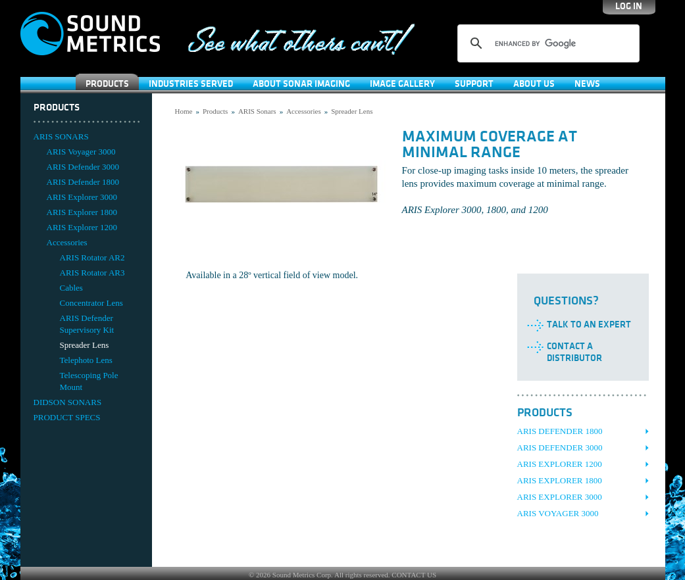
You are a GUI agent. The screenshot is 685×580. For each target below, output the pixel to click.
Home (184, 111)
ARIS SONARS (61, 136)
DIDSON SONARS (68, 402)
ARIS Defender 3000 (83, 167)
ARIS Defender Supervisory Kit (87, 324)
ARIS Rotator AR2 (92, 257)
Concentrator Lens (91, 303)
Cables (71, 288)
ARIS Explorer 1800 (82, 212)
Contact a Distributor (574, 352)
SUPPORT (474, 83)
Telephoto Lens (86, 360)
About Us (534, 83)
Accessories (67, 242)
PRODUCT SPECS (67, 417)
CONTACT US (414, 575)
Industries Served (191, 83)
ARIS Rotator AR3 (92, 273)
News (587, 83)
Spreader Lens (84, 345)
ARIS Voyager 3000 (81, 152)
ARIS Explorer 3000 (82, 197)
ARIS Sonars (257, 111)
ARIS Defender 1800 (83, 182)
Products (107, 83)
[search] (546, 43)
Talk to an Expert (589, 324)
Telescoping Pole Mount (89, 381)
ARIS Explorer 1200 (82, 227)
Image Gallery (402, 83)
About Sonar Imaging (301, 83)
